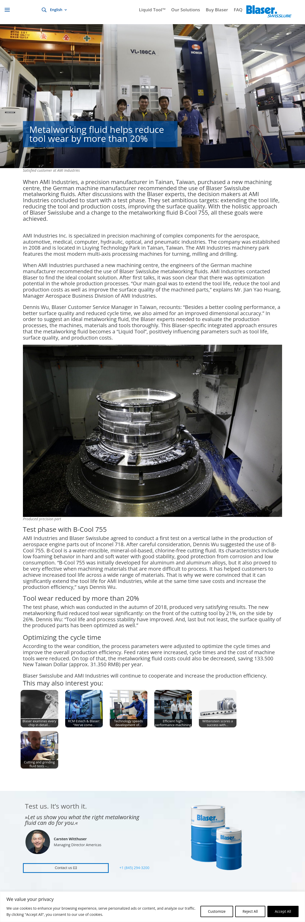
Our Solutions (185, 10)
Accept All (283, 911)
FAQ (238, 10)
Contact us (63, 868)
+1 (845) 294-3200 (134, 867)
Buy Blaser (217, 10)
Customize (216, 911)
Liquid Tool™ (152, 10)
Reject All (250, 911)
